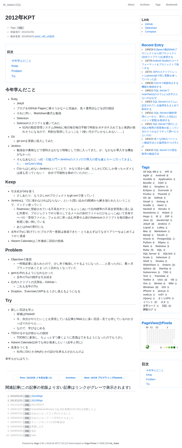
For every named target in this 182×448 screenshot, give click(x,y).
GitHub (149, 24)
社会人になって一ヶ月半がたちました (52, 417)
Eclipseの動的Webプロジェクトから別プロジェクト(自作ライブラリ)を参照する (159, 53)
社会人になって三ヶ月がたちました (51, 413)
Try (14, 76)
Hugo (36, 443)
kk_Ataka (114, 443)
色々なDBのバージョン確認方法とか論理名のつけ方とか (160, 142)
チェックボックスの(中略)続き (48, 422)
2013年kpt (37, 400)
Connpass (150, 31)
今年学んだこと (21, 60)
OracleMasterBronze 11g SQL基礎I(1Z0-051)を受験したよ (63, 409)
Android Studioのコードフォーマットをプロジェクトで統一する (160, 64)
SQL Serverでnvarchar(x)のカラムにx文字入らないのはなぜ (160, 94)
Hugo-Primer (91, 443)
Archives (71, 377)
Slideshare (151, 27)
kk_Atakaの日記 (12, 4)
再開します (37, 426)
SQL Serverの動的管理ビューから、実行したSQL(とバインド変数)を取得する (159, 116)
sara (33, 435)
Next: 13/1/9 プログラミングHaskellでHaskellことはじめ (106, 377)
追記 (33, 430)
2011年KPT (37, 404)
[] (20, 27)
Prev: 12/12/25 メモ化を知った (36, 377)
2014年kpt (37, 396)
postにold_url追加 (45, 36)
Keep (15, 65)
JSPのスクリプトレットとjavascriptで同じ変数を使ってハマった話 (159, 75)
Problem (17, 71)
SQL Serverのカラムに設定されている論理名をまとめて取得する (160, 105)
